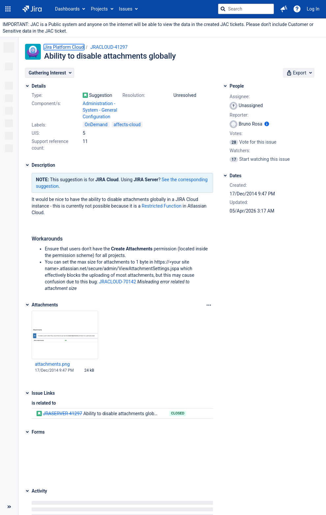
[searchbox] (246, 9)
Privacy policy (227, 495)
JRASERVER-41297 (62, 413)
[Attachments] (27, 304)
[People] (225, 86)
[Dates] (225, 175)
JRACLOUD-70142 (117, 281)
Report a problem (191, 495)
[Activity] (27, 450)
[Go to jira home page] (32, 8)
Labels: (39, 125)
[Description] (27, 165)
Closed (177, 413)
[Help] (297, 9)
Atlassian (172, 511)
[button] (8, 8)
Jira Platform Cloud (64, 47)
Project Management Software (114, 495)
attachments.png (52, 364)
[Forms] (27, 432)
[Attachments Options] (208, 305)
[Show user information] (266, 124)
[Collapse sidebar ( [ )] (9, 477)
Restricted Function (161, 206)
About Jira (158, 495)
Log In (313, 9)
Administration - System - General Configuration (100, 110)
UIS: (36, 133)
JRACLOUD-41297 (109, 47)
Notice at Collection (265, 495)
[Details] (27, 86)
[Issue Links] (27, 393)
